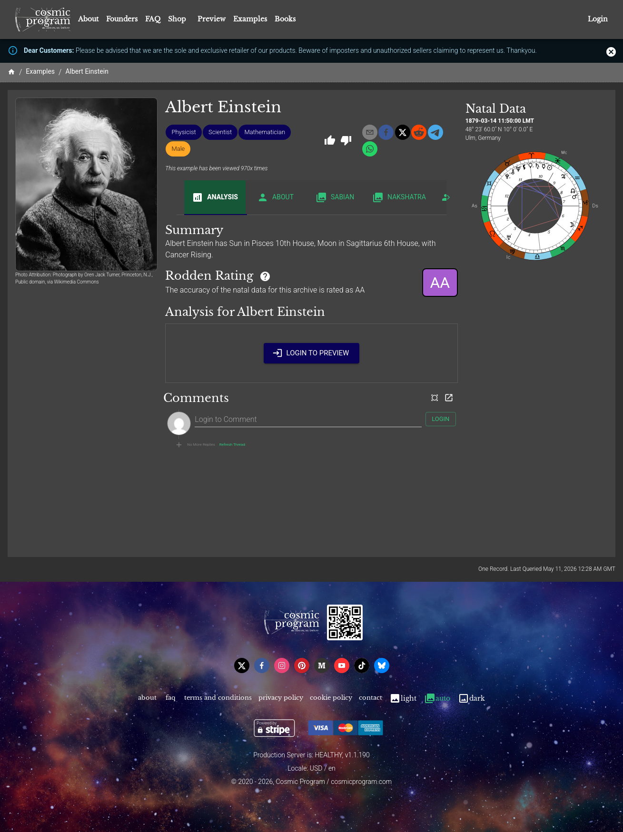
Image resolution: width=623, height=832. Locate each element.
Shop (177, 19)
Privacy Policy (281, 698)
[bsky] (381, 665)
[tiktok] (361, 665)
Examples (250, 19)
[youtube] (341, 665)
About (88, 19)
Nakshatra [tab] (399, 197)
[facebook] (386, 132)
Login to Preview (312, 353)
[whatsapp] (369, 149)
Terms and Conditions (218, 698)
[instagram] (281, 665)
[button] (183, 132)
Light (403, 698)
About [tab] (275, 197)
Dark (471, 698)
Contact (370, 698)
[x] (402, 132)
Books (285, 19)
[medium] (321, 665)
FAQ (152, 19)
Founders (122, 19)
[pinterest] (301, 665)
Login (598, 19)
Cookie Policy (331, 698)
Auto (437, 698)
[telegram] (435, 132)
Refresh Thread (232, 444)
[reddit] (418, 132)
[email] (369, 132)
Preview (212, 19)
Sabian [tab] (335, 197)
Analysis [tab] (215, 197)
